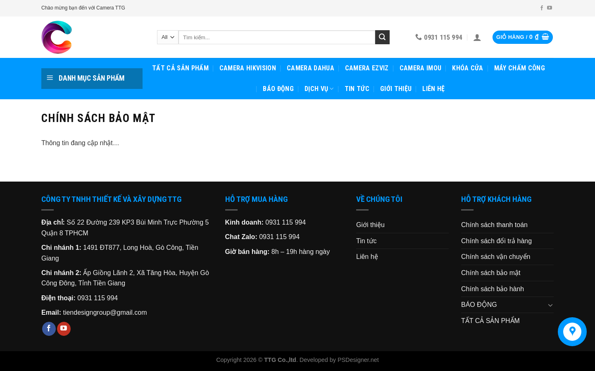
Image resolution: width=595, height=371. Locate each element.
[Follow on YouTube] (549, 8)
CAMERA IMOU (421, 68)
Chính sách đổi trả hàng (496, 240)
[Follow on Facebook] (541, 8)
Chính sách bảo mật (490, 272)
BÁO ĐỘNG (278, 89)
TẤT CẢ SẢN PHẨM (180, 68)
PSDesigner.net (358, 360)
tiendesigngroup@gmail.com (105, 312)
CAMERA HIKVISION (247, 68)
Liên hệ (433, 89)
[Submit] (382, 37)
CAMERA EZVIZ (367, 68)
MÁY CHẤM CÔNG (519, 68)
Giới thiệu (396, 89)
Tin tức (357, 89)
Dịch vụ (319, 89)
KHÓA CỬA (467, 68)
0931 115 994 (97, 298)
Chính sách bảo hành (492, 288)
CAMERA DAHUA (310, 68)
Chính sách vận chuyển (495, 256)
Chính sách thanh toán (494, 224)
